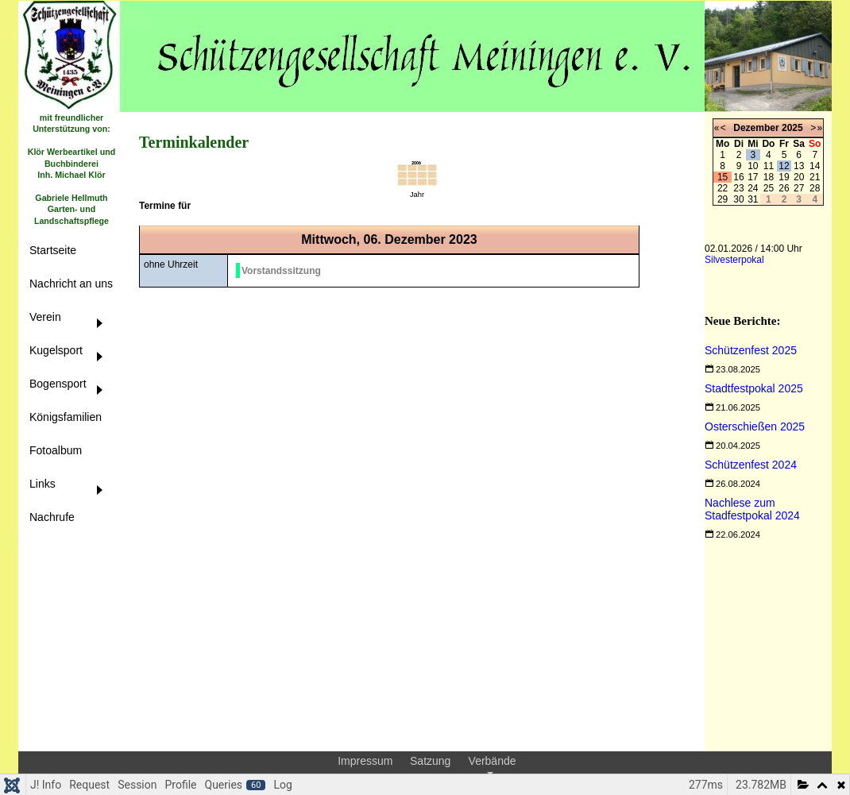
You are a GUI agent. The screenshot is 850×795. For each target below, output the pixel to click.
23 (738, 188)
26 (784, 188)
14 (814, 166)
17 (753, 177)
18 (768, 177)
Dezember (756, 127)
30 (738, 199)
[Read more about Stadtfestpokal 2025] (754, 388)
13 (799, 166)
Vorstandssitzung (281, 270)
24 (753, 188)
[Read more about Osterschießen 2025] (755, 426)
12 (784, 166)
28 (814, 188)
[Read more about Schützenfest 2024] (751, 464)
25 (768, 188)
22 (722, 188)
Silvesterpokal (734, 259)
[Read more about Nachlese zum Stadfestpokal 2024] (752, 509)
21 (814, 177)
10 (753, 166)
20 (799, 177)
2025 (792, 127)
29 (722, 199)
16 (738, 177)
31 (753, 199)
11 (768, 166)
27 (799, 188)
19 (784, 177)
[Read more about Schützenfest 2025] (751, 350)
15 (722, 177)
